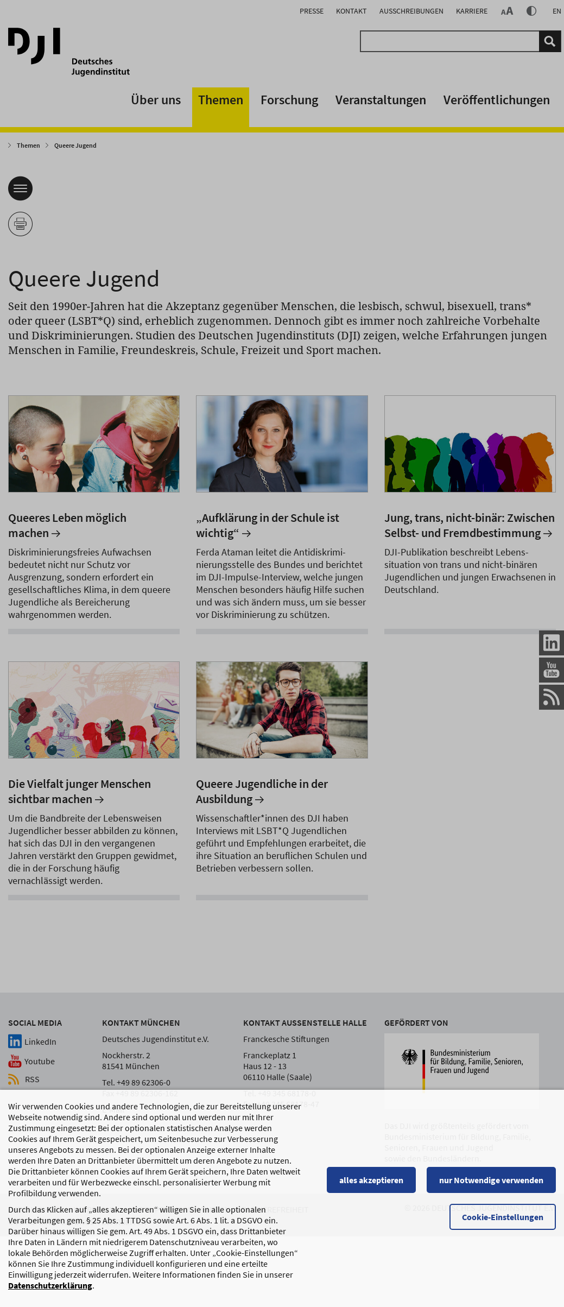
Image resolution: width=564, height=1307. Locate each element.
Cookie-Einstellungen (502, 1222)
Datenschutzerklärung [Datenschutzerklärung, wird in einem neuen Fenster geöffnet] (50, 1290)
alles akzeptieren (371, 1185)
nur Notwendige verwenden (491, 1185)
